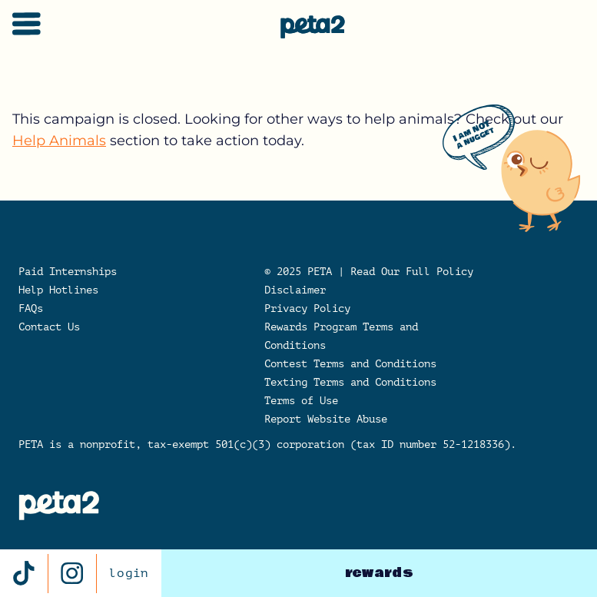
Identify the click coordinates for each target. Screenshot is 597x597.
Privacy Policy (307, 308)
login (129, 573)
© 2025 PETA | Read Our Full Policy (368, 271)
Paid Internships (67, 271)
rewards (379, 572)
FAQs (30, 308)
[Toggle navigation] (26, 23)
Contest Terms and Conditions (350, 364)
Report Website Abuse (325, 419)
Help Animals (59, 140)
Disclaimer (295, 290)
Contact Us (49, 327)
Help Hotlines (58, 290)
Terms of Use (301, 400)
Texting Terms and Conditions (350, 382)
